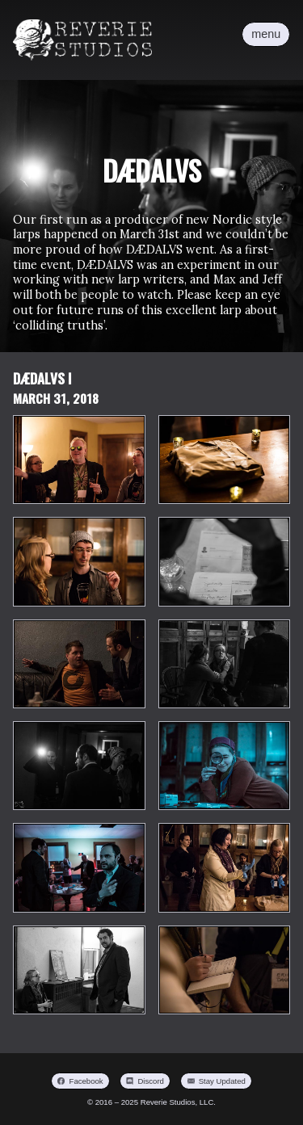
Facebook (86, 1081)
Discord (150, 1081)
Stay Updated (222, 1081)
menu (265, 33)
